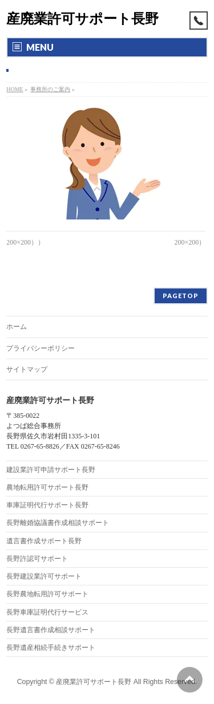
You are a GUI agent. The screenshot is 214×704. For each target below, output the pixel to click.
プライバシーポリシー (40, 348)
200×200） (189, 242)
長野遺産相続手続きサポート (50, 648)
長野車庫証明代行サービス (47, 612)
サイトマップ (26, 369)
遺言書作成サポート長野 (44, 541)
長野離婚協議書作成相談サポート (57, 523)
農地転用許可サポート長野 (47, 487)
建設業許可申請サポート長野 (50, 470)
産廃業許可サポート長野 (82, 18)
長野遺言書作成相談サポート (50, 630)
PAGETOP (181, 295)
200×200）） (25, 242)
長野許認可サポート (37, 559)
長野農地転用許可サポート (47, 594)
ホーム (16, 327)
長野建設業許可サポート (44, 576)
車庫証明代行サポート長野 (47, 505)
